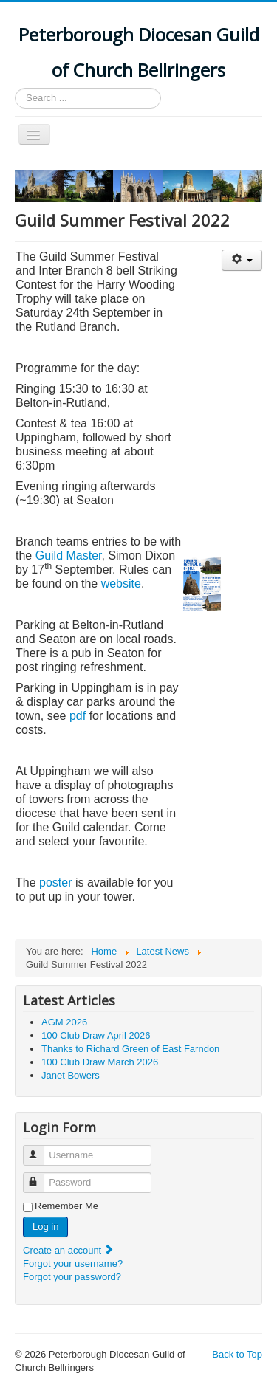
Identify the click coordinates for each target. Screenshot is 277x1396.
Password (40, 1176)
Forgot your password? (72, 1276)
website (121, 583)
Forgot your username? (73, 1263)
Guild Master (68, 555)
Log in (45, 1226)
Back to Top (237, 1354)
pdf (77, 715)
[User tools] (242, 260)
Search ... (15, 88)
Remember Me (66, 1205)
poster (55, 882)
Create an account (68, 1250)
